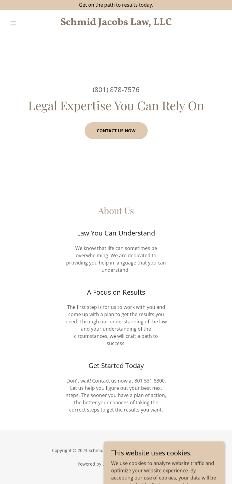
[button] (23, 23)
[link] (116, 23)
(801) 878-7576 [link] (116, 89)
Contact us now (116, 130)
